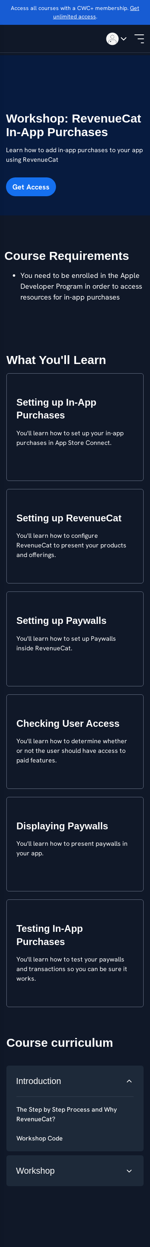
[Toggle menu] (115, 38)
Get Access (31, 186)
